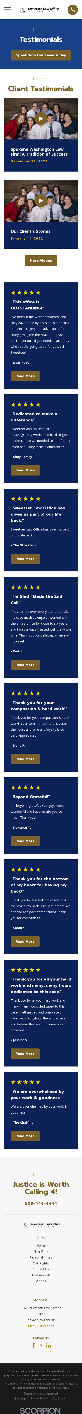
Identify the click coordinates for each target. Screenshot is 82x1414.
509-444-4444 (41, 1203)
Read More (25, 376)
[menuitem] (20, 1398)
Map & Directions (41, 1326)
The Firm (41, 1251)
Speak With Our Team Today (41, 55)
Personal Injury (41, 1257)
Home (41, 1245)
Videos (41, 1281)
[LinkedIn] (48, 1345)
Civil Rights (41, 1263)
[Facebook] (33, 1345)
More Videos (41, 260)
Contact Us (41, 1269)
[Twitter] (41, 1345)
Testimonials (41, 1275)
